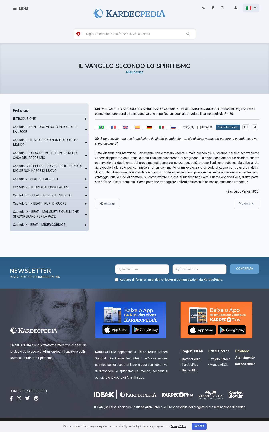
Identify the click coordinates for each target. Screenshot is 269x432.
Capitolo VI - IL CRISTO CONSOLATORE (41, 187)
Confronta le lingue (227, 127)
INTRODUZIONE (24, 119)
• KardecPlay (189, 365)
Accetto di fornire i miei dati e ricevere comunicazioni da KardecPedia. (171, 280)
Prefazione (21, 110)
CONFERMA (244, 269)
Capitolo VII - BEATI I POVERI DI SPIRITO (42, 195)
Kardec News (245, 364)
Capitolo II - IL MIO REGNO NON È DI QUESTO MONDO (45, 142)
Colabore (242, 351)
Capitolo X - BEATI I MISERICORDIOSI (39, 225)
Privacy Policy (178, 426)
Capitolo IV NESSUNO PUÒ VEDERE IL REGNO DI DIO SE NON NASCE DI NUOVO (47, 168)
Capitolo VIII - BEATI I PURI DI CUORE (39, 203)
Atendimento (245, 357)
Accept (199, 426)
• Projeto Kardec (219, 359)
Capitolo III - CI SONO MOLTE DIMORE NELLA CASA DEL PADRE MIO (45, 155)
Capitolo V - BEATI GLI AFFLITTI (35, 179)
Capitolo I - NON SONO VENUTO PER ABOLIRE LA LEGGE (45, 129)
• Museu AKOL (218, 365)
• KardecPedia (190, 359)
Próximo (246, 204)
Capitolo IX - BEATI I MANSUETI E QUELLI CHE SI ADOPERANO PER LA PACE (46, 214)
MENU (20, 8)
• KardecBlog (189, 370)
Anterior (107, 204)
